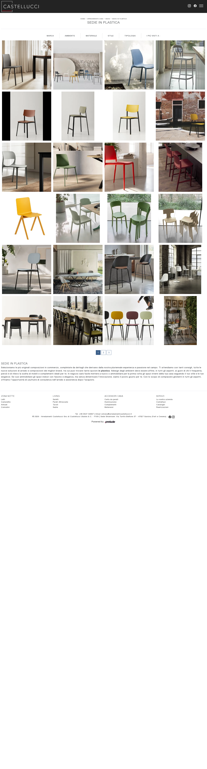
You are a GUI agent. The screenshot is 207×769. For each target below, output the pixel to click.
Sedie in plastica (119, 19)
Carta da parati (111, 399)
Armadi (4, 405)
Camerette (6, 402)
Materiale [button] (91, 36)
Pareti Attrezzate (60, 402)
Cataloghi (160, 405)
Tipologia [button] (130, 36)
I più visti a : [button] (153, 36)
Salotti (56, 399)
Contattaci (161, 402)
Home (82, 19)
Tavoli (55, 405)
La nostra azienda (164, 399)
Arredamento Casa (95, 19)
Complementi (110, 405)
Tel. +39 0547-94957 (84, 414)
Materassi (109, 407)
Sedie (108, 19)
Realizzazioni (162, 407)
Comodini (5, 407)
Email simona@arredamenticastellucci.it (114, 414)
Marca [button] (50, 36)
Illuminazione (110, 402)
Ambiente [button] (70, 36)
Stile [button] (111, 36)
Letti (3, 399)
